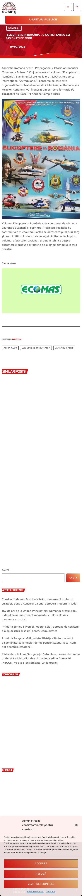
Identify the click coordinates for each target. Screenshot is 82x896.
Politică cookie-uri (35, 891)
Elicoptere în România (36, 347)
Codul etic (50, 891)
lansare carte (64, 347)
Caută (5, 570)
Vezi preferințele (41, 884)
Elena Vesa (16, 339)
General (14, 28)
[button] (76, 825)
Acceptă (41, 863)
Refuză (41, 873)
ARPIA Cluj (10, 347)
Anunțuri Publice (43, 19)
